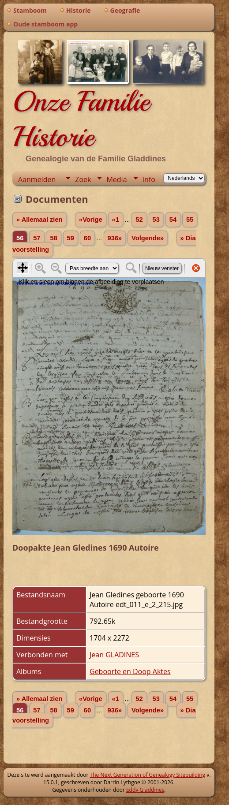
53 (156, 219)
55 (189, 219)
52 (139, 219)
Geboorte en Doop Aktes (130, 671)
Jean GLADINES (114, 655)
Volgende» (147, 238)
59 (70, 238)
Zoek (83, 179)
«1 (115, 219)
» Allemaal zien (39, 219)
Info (149, 179)
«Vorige (90, 219)
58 (53, 238)
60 (87, 238)
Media (116, 179)
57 (36, 238)
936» (115, 238)
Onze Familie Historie (81, 119)
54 (172, 219)
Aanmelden (37, 179)
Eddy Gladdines (145, 790)
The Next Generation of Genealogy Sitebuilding (148, 775)
